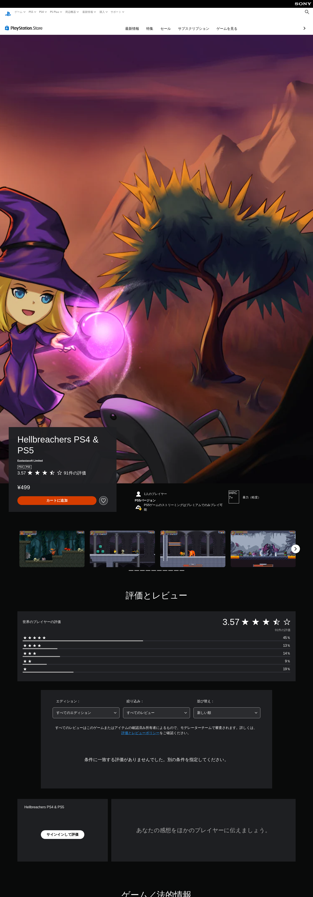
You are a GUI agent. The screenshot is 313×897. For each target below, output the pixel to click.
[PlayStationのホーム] (8, 12)
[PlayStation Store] (24, 23)
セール (140, 24)
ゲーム (19, 12)
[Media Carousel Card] (52, 544)
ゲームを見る (201, 24)
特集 (124, 24)
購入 (102, 12)
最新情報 (87, 12)
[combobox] (86, 708)
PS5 (31, 12)
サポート (116, 12)
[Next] (295, 544)
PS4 (41, 12)
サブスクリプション (168, 24)
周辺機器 (70, 12)
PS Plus (54, 12)
